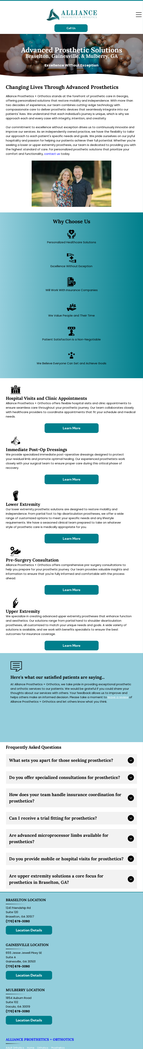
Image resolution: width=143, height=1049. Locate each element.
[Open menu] (139, 15)
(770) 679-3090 (18, 921)
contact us (52, 154)
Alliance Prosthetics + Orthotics (40, 1039)
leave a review (118, 697)
